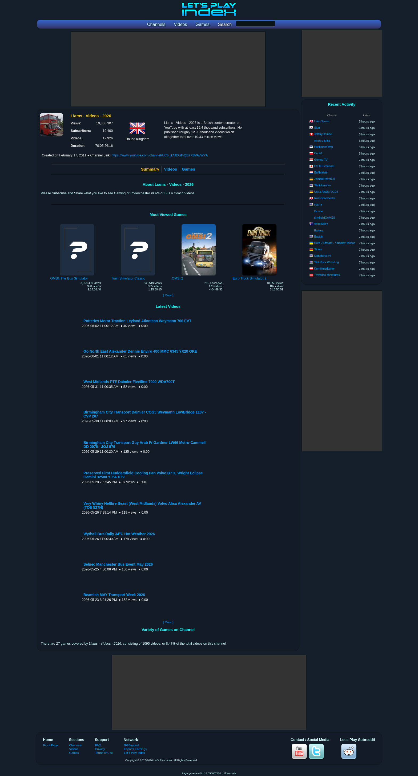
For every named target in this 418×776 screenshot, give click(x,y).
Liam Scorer (321, 121)
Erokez (318, 230)
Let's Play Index (134, 752)
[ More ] (168, 295)
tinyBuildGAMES (324, 217)
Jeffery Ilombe (323, 134)
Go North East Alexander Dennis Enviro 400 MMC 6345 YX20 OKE (140, 351)
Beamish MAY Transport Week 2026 (114, 595)
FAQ (98, 745)
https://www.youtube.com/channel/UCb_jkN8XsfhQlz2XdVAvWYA (159, 155)
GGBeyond (131, 745)
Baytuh (318, 236)
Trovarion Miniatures (327, 275)
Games (188, 169)
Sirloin (318, 249)
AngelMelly (321, 223)
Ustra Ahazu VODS (326, 191)
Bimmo (318, 211)
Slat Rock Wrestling (326, 262)
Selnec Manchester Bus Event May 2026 (118, 564)
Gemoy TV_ (321, 159)
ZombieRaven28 (324, 178)
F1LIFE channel (324, 166)
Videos (170, 169)
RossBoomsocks (324, 198)
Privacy (100, 749)
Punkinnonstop (323, 146)
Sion (317, 127)
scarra (318, 204)
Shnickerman (322, 185)
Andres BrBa (322, 140)
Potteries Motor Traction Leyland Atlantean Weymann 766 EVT (137, 321)
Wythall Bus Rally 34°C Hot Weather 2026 (119, 534)
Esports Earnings (135, 749)
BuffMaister (321, 172)
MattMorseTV (322, 255)
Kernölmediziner (324, 268)
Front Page (50, 745)
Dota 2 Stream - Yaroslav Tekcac (334, 243)
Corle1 (318, 153)
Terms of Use (104, 752)
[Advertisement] (168, 69)
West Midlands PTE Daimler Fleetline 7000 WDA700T (129, 382)
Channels (75, 745)
